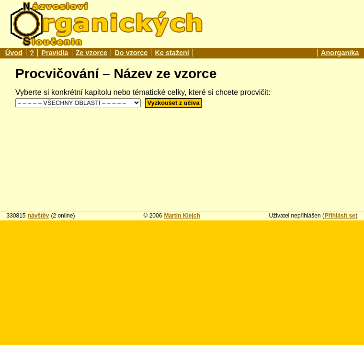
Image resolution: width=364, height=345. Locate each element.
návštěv (38, 215)
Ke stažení (172, 53)
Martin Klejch (182, 215)
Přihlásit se (340, 215)
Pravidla (54, 53)
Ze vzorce (91, 53)
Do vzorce (131, 53)
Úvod (14, 53)
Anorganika (340, 53)
